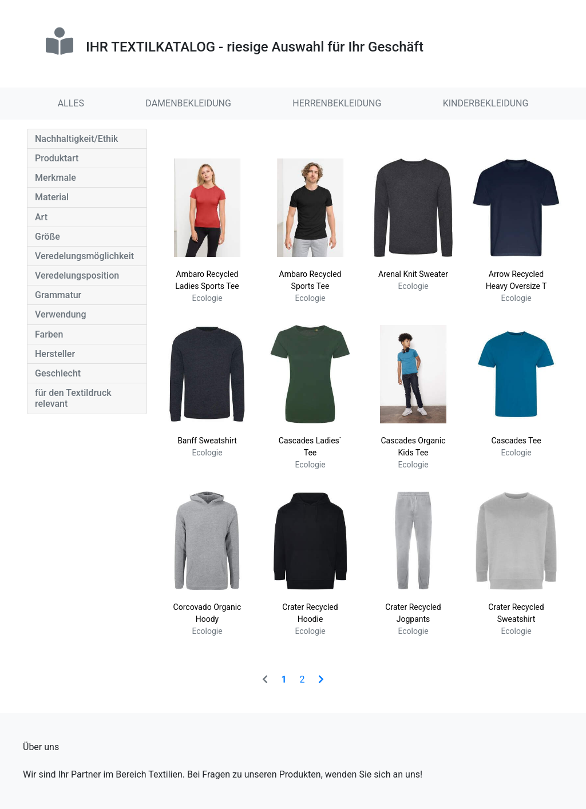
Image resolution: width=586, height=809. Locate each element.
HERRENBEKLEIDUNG (336, 103)
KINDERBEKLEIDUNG (486, 103)
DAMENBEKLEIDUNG (188, 103)
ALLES (71, 103)
